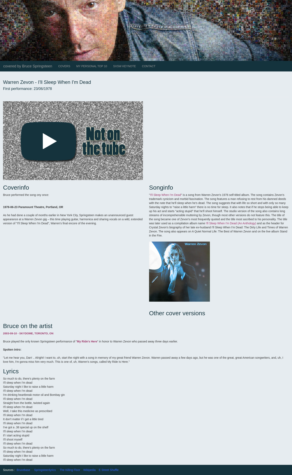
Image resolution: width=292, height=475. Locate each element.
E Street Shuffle (109, 470)
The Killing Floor (70, 470)
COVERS (64, 66)
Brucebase (23, 470)
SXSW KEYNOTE (124, 66)
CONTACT (149, 66)
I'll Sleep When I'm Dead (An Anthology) (231, 223)
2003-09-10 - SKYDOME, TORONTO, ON (28, 333)
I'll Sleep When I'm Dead (165, 194)
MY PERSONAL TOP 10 (91, 66)
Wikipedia (89, 470)
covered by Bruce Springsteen (27, 66)
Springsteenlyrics (45, 470)
